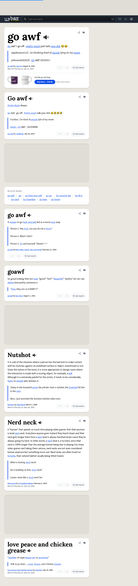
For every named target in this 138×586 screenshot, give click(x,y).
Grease (57, 564)
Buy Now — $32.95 (45, 82)
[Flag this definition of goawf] (84, 270)
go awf (10, 66)
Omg (13, 289)
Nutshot (11, 404)
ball (70, 373)
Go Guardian (29, 199)
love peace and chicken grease (20, 570)
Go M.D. (79, 195)
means (13, 222)
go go (49, 195)
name (77, 53)
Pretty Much (14, 105)
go (9, 46)
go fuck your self (33, 195)
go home (55, 199)
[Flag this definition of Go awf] (84, 97)
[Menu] (131, 19)
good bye (43, 557)
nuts (18, 391)
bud (26, 228)
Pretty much (30, 113)
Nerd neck (12, 483)
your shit (55, 46)
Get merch (78, 67)
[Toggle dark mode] (125, 19)
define (11, 282)
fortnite (11, 456)
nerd (17, 433)
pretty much (33, 46)
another (12, 557)
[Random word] (112, 19)
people (56, 53)
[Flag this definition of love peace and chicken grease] (84, 543)
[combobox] (68, 19)
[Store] (119, 19)
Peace (37, 564)
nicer (53, 222)
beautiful (58, 279)
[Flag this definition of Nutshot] (84, 353)
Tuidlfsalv (20, 134)
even (35, 279)
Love (30, 564)
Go (9, 113)
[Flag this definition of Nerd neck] (84, 421)
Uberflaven (21, 404)
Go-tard (15, 199)
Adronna (38, 570)
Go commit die (63, 195)
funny (10, 381)
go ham (43, 199)
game (35, 387)
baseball (73, 387)
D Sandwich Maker (26, 483)
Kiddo (13, 127)
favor (48, 228)
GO (33, 60)
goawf (10, 296)
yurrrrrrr (19, 66)
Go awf (10, 134)
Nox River (19, 296)
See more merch (63, 82)
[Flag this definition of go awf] (83, 32)
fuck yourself (29, 222)
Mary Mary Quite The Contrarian (29, 249)
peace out (30, 557)
